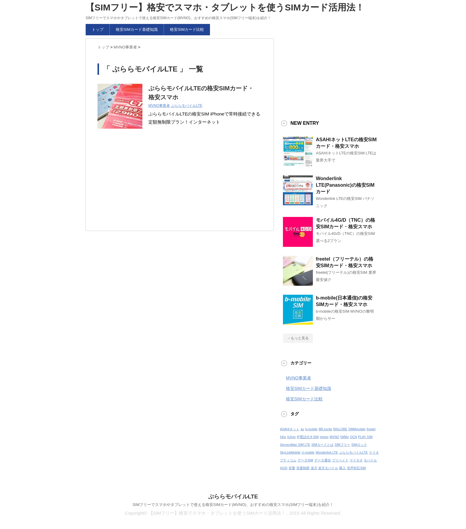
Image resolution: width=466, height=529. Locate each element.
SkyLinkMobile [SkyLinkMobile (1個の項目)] (290, 452)
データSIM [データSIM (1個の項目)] (305, 460)
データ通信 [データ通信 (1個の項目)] (322, 460)
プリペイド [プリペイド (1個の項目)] (340, 460)
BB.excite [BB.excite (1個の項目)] (325, 429)
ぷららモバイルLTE (186, 106)
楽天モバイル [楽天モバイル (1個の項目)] (328, 468)
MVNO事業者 (159, 106)
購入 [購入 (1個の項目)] (342, 468)
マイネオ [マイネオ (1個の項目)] (356, 460)
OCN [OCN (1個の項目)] (353, 437)
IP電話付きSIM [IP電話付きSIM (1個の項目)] (308, 437)
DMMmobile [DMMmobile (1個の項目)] (357, 429)
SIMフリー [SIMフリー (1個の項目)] (342, 444)
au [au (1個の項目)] (302, 429)
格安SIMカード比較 (187, 29)
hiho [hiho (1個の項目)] (283, 437)
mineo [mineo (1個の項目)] (324, 437)
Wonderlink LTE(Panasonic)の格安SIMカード (345, 185)
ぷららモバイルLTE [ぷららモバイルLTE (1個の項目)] (353, 452)
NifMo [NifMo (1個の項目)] (344, 437)
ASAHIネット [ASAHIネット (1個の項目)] (289, 429)
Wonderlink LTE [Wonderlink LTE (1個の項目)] (327, 452)
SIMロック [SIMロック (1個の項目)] (359, 444)
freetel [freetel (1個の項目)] (371, 429)
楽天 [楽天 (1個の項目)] (314, 468)
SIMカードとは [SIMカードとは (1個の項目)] (322, 444)
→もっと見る (298, 338)
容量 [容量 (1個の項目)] (292, 468)
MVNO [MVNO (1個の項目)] (334, 437)
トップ (97, 29)
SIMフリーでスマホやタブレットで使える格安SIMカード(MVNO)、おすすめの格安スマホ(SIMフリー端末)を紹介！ (233, 504)
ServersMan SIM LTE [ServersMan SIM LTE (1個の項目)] (295, 444)
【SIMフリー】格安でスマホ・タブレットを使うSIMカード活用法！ (225, 7)
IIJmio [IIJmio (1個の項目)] (291, 437)
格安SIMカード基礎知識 (137, 29)
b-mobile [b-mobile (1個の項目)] (311, 429)
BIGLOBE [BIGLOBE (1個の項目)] (340, 429)
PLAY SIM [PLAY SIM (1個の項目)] (365, 437)
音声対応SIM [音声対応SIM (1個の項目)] (356, 468)
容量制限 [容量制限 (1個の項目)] (303, 468)
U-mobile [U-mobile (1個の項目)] (308, 452)
